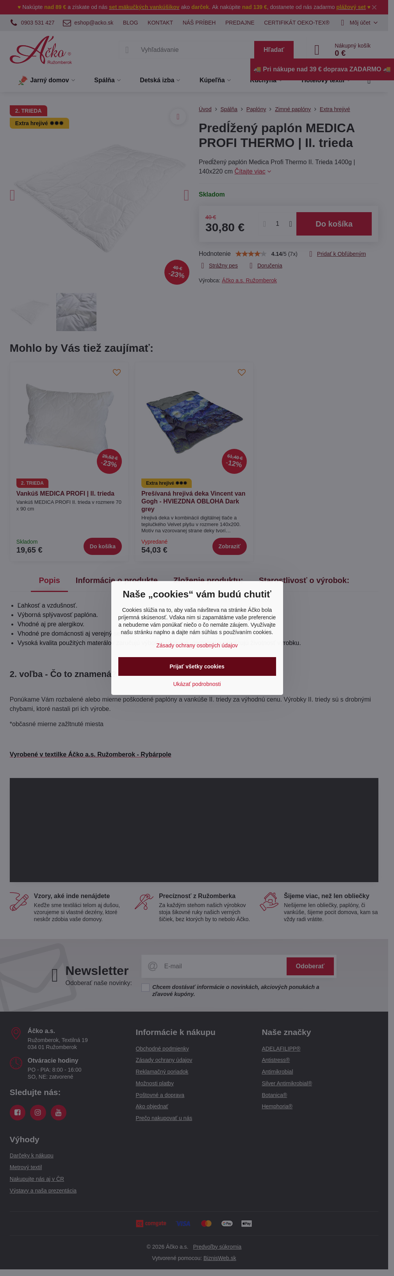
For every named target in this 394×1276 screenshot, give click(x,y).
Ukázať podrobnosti (197, 684)
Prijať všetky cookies (197, 666)
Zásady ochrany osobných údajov (197, 645)
